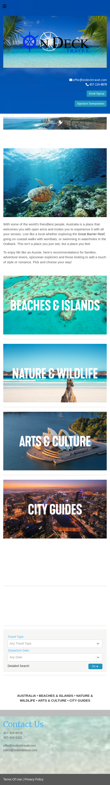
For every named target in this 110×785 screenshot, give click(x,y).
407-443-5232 (12, 737)
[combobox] (55, 644)
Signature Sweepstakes (90, 103)
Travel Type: (16, 636)
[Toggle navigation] (4, 7)
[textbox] (55, 643)
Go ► (95, 666)
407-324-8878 (12, 733)
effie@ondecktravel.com (90, 80)
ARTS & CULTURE (52, 700)
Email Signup (96, 93)
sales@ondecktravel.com (20, 750)
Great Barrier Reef (91, 234)
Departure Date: (19, 650)
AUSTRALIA (26, 695)
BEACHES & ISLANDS (56, 695)
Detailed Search (18, 666)
